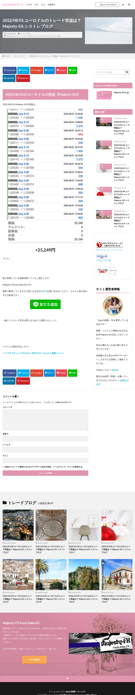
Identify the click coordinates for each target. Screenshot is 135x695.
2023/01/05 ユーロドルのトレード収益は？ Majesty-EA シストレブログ (122, 174)
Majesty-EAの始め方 (108, 4)
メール (6, 445)
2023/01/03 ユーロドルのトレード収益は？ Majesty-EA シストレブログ (122, 220)
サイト (5, 456)
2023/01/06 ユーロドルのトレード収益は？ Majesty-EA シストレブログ (122, 151)
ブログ (47, 36)
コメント (7, 407)
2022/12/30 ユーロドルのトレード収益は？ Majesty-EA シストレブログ (50, 599)
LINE (36, 4)
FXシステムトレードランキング (109, 250)
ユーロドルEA (56, 36)
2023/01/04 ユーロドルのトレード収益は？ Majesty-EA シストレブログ (122, 197)
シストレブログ (27, 36)
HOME (29, 4)
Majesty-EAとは (121, 92)
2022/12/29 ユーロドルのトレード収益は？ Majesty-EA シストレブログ (83, 599)
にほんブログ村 (103, 260)
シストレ (18, 36)
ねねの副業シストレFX (75, 691)
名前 (6, 434)
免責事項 (51, 4)
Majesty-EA (10, 36)
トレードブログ (25, 34)
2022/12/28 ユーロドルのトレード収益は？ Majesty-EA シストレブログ (116, 599)
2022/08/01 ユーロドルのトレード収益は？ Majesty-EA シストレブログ (54, 56)
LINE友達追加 (34, 659)
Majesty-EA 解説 (105, 93)
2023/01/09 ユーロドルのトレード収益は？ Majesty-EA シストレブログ (122, 128)
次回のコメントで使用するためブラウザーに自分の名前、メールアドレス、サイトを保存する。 (44, 467)
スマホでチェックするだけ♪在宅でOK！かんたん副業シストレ (34, 353)
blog (43, 4)
